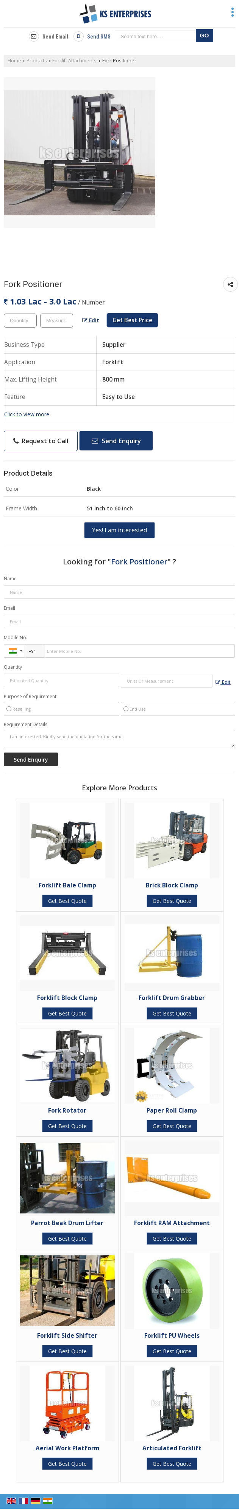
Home (14, 60)
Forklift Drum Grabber (172, 998)
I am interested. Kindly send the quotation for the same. (119, 739)
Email (9, 608)
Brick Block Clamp (172, 885)
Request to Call (40, 440)
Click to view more (26, 414)
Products (37, 60)
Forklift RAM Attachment (172, 1223)
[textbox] (56, 321)
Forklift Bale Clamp (67, 885)
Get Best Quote (67, 900)
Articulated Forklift (172, 1448)
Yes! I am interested (119, 530)
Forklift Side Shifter (67, 1336)
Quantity (13, 667)
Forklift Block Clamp (67, 998)
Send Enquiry (116, 440)
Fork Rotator (67, 1110)
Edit (90, 320)
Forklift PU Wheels (172, 1336)
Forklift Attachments (74, 60)
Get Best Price (132, 320)
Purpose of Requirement (30, 696)
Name (10, 578)
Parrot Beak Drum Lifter (67, 1223)
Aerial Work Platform (67, 1448)
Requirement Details (25, 724)
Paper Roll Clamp (172, 1110)
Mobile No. (15, 637)
